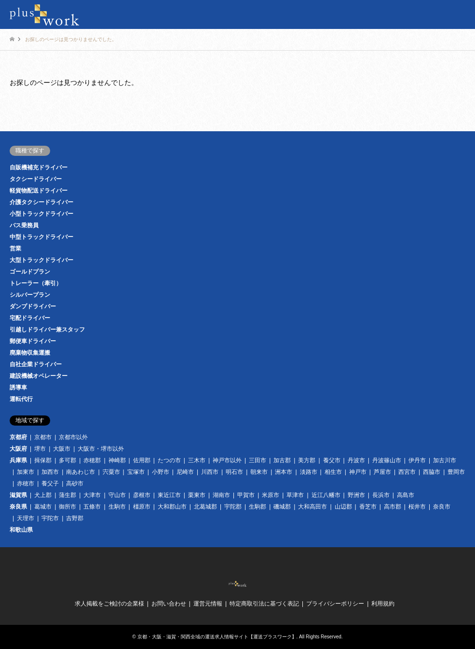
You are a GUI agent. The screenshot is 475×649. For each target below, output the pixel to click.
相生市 (333, 472)
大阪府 (18, 448)
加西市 (50, 472)
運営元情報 (207, 603)
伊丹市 (417, 460)
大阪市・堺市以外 (101, 448)
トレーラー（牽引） (36, 283)
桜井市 (417, 506)
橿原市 (141, 506)
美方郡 (306, 460)
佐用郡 (141, 460)
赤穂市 (25, 483)
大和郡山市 (172, 506)
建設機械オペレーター (39, 376)
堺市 (40, 448)
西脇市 (431, 472)
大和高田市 (312, 506)
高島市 (405, 495)
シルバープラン (30, 294)
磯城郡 (282, 506)
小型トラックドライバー (41, 213)
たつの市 (169, 460)
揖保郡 (43, 460)
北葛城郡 (205, 506)
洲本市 (283, 472)
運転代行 (21, 399)
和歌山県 (21, 529)
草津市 (295, 495)
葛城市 (43, 506)
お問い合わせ (168, 603)
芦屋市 (382, 472)
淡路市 (308, 472)
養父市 (331, 460)
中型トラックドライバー (41, 237)
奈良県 (18, 506)
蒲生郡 (67, 495)
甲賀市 (246, 495)
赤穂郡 (92, 460)
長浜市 (381, 495)
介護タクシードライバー (41, 202)
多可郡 (67, 460)
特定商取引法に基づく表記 (264, 603)
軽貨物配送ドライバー (39, 190)
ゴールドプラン (30, 271)
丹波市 (356, 460)
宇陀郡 (233, 506)
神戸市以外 (227, 460)
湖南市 (221, 495)
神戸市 (357, 472)
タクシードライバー (36, 179)
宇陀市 (50, 518)
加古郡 (282, 460)
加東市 (25, 472)
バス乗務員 (24, 225)
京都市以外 (73, 437)
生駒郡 (257, 506)
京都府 (18, 437)
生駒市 (117, 506)
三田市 (257, 460)
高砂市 (74, 483)
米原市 (270, 495)
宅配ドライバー (30, 318)
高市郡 (392, 506)
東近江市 (169, 495)
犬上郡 (43, 495)
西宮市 (407, 472)
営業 (15, 248)
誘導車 (18, 387)
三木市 (196, 460)
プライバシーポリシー (335, 603)
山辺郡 (343, 506)
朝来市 (259, 472)
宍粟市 (111, 472)
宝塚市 (136, 472)
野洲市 (356, 495)
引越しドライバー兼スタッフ (47, 329)
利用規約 (382, 603)
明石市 (234, 472)
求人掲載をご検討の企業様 (109, 603)
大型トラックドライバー (41, 260)
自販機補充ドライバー (39, 167)
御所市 (67, 506)
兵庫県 (18, 460)
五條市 (92, 506)
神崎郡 (117, 460)
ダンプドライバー (33, 306)
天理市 (25, 518)
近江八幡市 (326, 495)
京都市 (43, 437)
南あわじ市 (80, 472)
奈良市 (441, 506)
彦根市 (141, 495)
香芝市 (368, 506)
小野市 (160, 472)
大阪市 (61, 448)
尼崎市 (185, 472)
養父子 (50, 483)
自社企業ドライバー (36, 364)
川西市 (209, 472)
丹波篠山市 (386, 460)
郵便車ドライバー (33, 341)
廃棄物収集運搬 (30, 352)
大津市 (92, 495)
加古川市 (444, 460)
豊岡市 (456, 472)
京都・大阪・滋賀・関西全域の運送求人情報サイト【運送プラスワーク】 (217, 636)
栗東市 (196, 495)
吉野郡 (74, 518)
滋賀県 (18, 495)
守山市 (117, 495)
